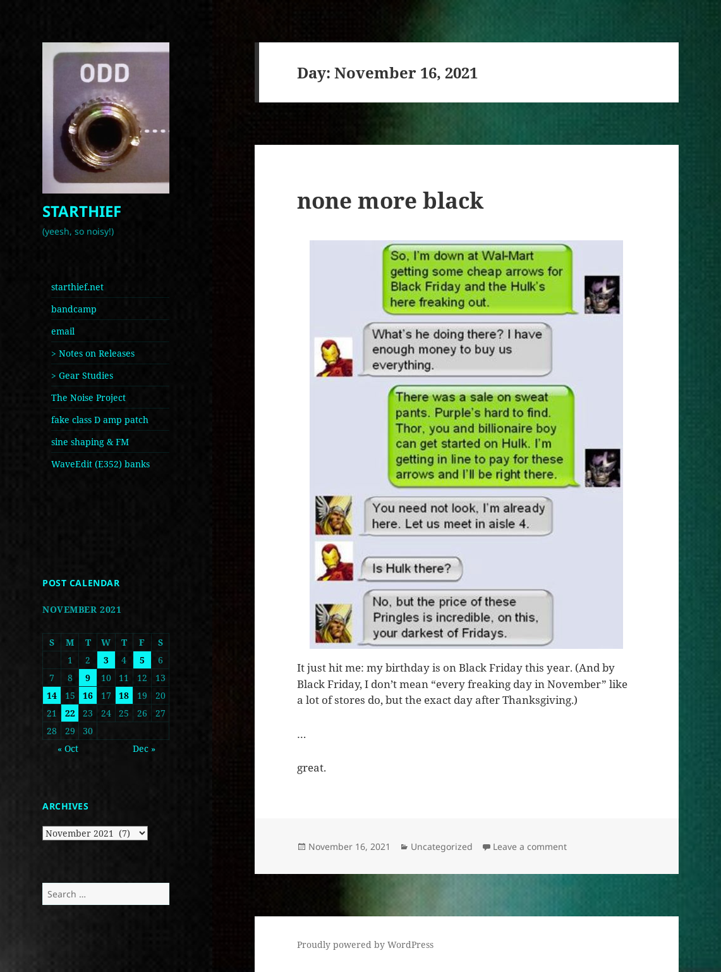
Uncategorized (442, 846)
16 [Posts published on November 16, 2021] (88, 695)
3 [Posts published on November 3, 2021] (106, 660)
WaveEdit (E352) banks (100, 464)
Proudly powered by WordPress (365, 944)
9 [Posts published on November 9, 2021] (87, 678)
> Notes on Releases (93, 353)
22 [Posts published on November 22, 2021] (70, 713)
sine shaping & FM (90, 442)
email (63, 331)
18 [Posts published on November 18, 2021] (124, 695)
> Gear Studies (82, 375)
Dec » (144, 748)
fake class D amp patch (99, 420)
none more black (390, 200)
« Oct (68, 748)
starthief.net (77, 287)
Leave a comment (530, 846)
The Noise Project (88, 397)
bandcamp (74, 309)
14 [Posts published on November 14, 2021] (52, 695)
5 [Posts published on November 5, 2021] (142, 660)
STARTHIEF (81, 210)
